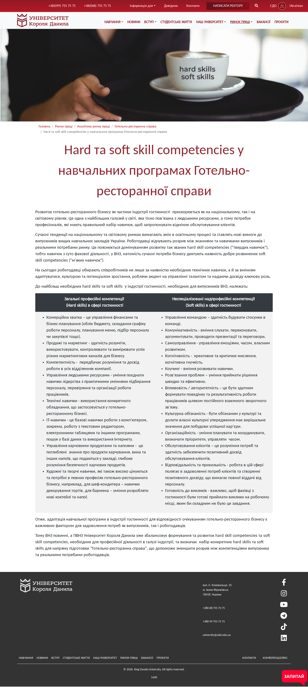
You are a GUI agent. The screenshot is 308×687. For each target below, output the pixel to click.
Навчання (26, 658)
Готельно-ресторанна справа (135, 127)
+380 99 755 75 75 (214, 621)
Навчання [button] (113, 22)
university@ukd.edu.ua (217, 635)
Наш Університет (105, 658)
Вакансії (263, 22)
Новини (134, 22)
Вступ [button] (149, 22)
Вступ (55, 658)
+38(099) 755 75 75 (62, 6)
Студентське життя (176, 22)
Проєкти (281, 22)
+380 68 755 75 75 (214, 608)
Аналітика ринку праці (93, 127)
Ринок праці (64, 127)
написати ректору (228, 6)
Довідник (171, 6)
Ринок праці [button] (240, 22)
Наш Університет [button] (210, 22)
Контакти (193, 6)
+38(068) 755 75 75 (97, 6)
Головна (44, 127)
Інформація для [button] (141, 6)
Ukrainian (296, 6)
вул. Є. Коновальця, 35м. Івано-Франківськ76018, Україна (217, 590)
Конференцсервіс (275, 658)
